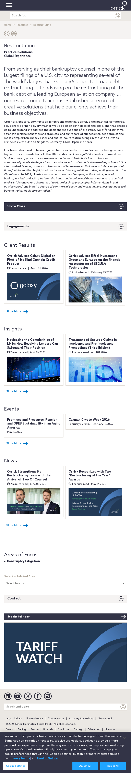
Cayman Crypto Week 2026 (89, 420)
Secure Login (105, 718)
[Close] (124, 738)
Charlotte (63, 729)
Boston (35, 729)
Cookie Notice (56, 718)
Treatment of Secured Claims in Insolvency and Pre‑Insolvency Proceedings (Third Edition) (93, 344)
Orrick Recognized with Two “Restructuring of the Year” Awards (90, 475)
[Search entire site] (62, 707)
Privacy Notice (34, 718)
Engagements (18, 226)
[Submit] (117, 15)
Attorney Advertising (81, 718)
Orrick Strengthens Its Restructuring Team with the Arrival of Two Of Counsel (28, 475)
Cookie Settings (15, 766)
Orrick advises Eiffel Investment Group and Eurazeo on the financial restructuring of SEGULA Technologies (95, 262)
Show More (16, 206)
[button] (7, 34)
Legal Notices (14, 718)
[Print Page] (14, 34)
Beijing (22, 729)
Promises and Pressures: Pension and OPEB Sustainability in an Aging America (33, 424)
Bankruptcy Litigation (23, 561)
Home (8, 25)
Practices (22, 25)
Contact (14, 598)
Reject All (113, 766)
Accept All (85, 766)
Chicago (78, 729)
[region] (65, 752)
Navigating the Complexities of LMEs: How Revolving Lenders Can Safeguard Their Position (32, 344)
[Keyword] (123, 707)
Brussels (48, 729)
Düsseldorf (94, 729)
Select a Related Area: (20, 576)
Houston (110, 729)
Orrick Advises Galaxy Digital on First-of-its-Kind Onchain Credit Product (31, 260)
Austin (9, 729)
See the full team (66, 617)
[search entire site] (62, 15)
